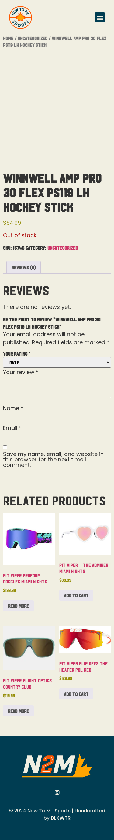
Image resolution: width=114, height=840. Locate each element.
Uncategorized (32, 38)
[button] (100, 17)
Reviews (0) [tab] (24, 267)
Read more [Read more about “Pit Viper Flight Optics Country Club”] (18, 710)
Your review (21, 372)
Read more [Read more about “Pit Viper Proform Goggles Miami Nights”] (18, 605)
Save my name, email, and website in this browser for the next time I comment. (53, 459)
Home (8, 38)
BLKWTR (61, 818)
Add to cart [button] (76, 595)
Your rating (16, 353)
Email (12, 428)
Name (13, 408)
